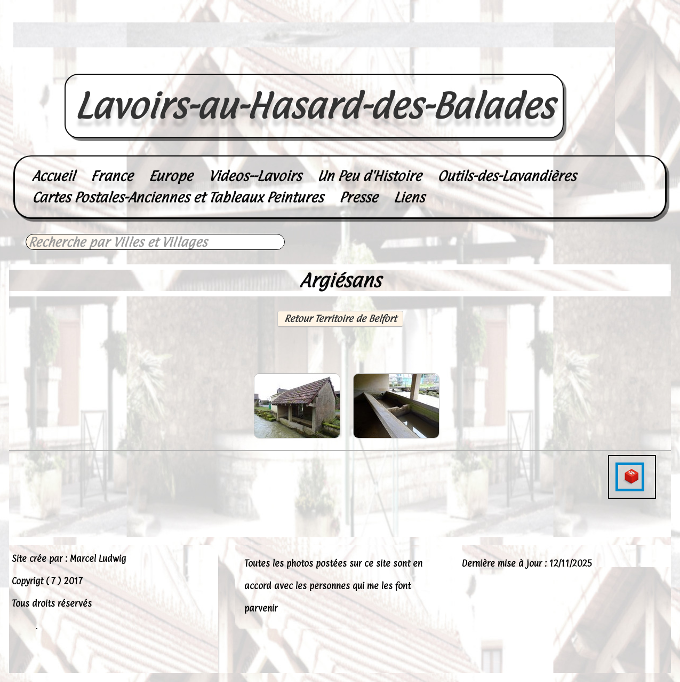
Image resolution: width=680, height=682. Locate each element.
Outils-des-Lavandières (506, 176)
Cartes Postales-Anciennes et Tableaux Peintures (177, 197)
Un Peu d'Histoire (369, 176)
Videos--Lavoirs (255, 176)
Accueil (53, 176)
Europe (171, 176)
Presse (358, 197)
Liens (409, 197)
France (112, 176)
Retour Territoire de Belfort (340, 318)
